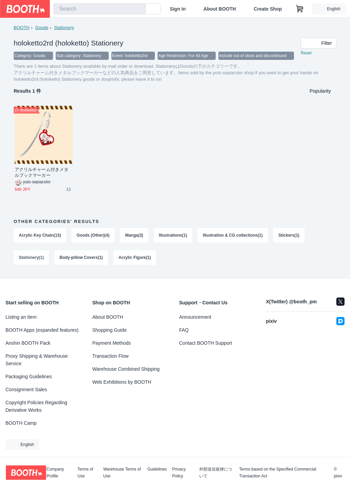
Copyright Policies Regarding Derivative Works (36, 406)
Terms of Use (85, 472)
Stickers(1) (289, 235)
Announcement (195, 317)
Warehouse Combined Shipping (126, 369)
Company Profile (55, 472)
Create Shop (268, 8)
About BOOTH (219, 8)
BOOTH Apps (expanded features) (42, 330)
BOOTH (21, 27)
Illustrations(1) (173, 235)
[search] (139, 9)
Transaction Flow (110, 356)
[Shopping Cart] (300, 9)
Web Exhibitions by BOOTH (121, 382)
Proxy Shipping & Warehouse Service (36, 359)
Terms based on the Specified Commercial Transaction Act (277, 472)
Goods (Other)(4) (93, 235)
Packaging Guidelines (28, 376)
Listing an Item (21, 317)
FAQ (184, 330)
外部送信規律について (215, 472)
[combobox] (99, 8)
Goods (41, 27)
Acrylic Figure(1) (135, 258)
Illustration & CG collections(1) (233, 235)
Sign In (178, 8)
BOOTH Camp (21, 423)
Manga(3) (134, 235)
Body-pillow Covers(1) (81, 258)
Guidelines (157, 469)
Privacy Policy (179, 472)
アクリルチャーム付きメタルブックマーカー (41, 172)
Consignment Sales (26, 389)
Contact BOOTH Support (205, 343)
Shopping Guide (109, 330)
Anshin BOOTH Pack (28, 343)
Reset (306, 53)
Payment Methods (111, 343)
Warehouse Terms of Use (122, 472)
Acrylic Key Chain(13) (40, 235)
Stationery (64, 27)
